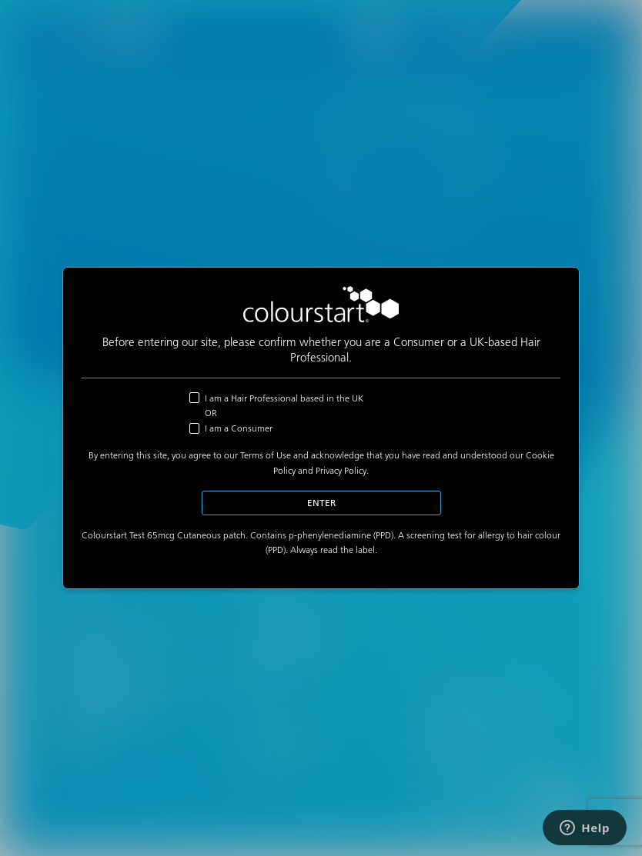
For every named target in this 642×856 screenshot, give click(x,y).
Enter (321, 502)
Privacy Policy (341, 470)
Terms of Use (265, 455)
